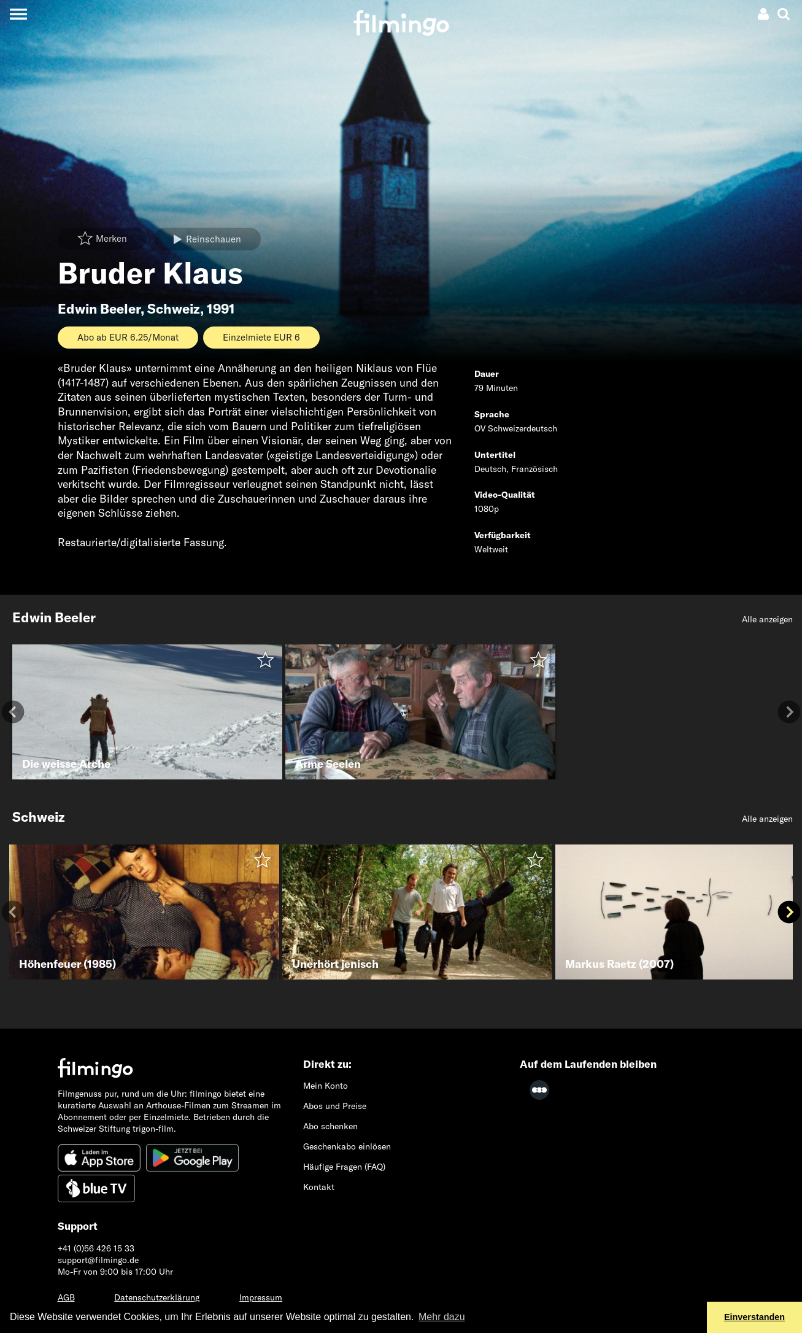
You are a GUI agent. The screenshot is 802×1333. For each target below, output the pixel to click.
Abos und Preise (334, 1105)
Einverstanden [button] (754, 1317)
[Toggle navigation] (18, 14)
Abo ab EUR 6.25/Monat (128, 337)
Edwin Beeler (99, 308)
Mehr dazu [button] (441, 1317)
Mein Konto (325, 1085)
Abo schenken (330, 1126)
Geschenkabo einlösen (347, 1146)
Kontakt (318, 1186)
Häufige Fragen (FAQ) (344, 1166)
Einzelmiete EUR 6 (261, 337)
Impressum (260, 1297)
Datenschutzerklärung (156, 1297)
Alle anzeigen (767, 619)
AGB (66, 1297)
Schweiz (173, 308)
